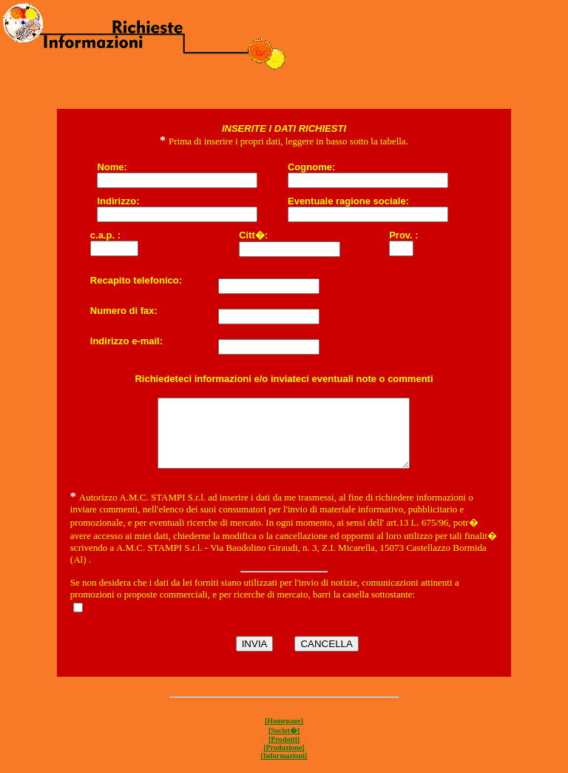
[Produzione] (283, 761)
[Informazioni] (284, 769)
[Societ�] (284, 744)
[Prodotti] (284, 753)
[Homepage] (284, 734)
